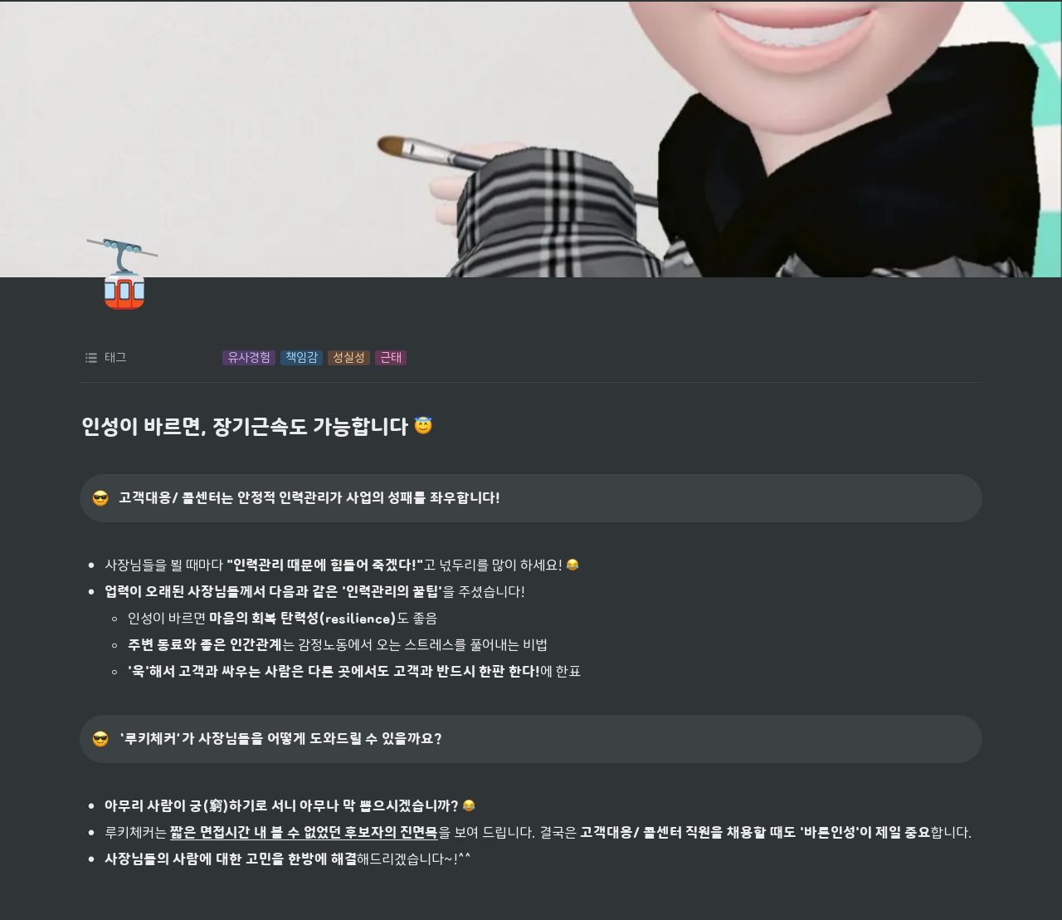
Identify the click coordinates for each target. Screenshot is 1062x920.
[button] (248, 357)
